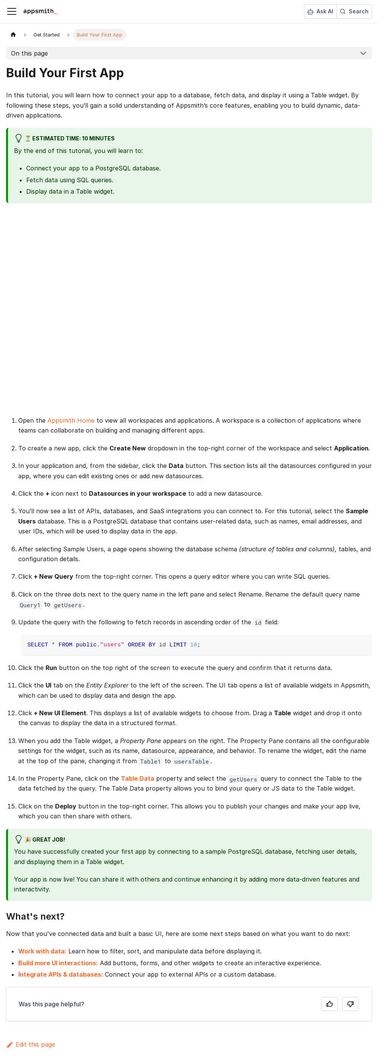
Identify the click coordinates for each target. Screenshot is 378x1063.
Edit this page (30, 1044)
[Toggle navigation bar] (11, 11)
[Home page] (13, 35)
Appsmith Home (71, 420)
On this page (29, 53)
